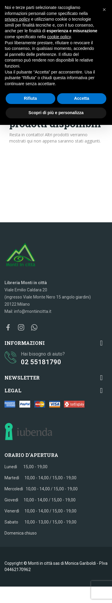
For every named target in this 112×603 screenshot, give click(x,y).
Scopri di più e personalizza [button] (55, 112)
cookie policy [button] (59, 36)
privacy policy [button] (17, 19)
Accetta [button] (81, 98)
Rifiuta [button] (30, 98)
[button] (104, 9)
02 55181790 (41, 362)
